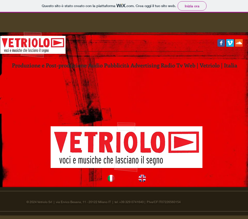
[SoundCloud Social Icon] (239, 43)
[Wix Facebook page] (221, 43)
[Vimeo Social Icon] (230, 43)
